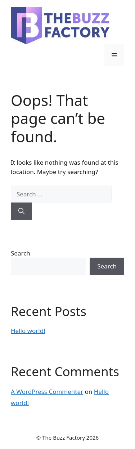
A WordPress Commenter (47, 391)
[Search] (21, 211)
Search (20, 253)
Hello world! (28, 330)
